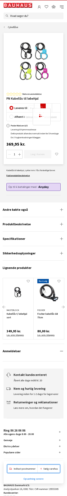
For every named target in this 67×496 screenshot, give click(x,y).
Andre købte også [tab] (15, 210)
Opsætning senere (33, 478)
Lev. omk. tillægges (15, 335)
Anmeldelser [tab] (12, 351)
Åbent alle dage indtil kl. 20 (28, 380)
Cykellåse (13, 27)
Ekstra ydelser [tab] (11, 446)
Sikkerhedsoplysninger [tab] (19, 253)
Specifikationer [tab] (14, 239)
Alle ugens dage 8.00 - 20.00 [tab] (19, 432)
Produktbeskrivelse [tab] (17, 224)
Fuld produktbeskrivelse (18, 175)
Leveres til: (21, 108)
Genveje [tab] (8, 440)
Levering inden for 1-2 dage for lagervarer (36, 394)
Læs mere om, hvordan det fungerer (33, 407)
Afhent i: (19, 116)
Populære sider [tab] (12, 452)
